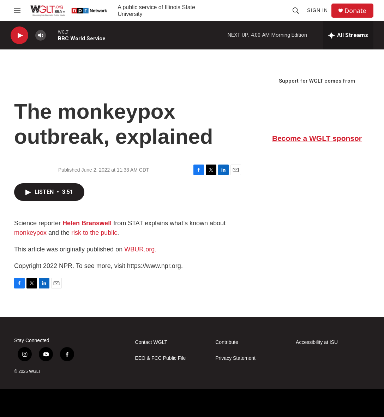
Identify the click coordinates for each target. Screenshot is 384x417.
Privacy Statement (235, 358)
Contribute (226, 342)
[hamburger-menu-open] (17, 11)
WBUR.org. (140, 249)
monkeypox (30, 232)
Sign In (317, 10)
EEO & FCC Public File (160, 358)
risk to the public (94, 232)
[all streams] (348, 35)
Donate (355, 10)
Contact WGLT (151, 342)
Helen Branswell (87, 223)
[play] (19, 35)
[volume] (41, 35)
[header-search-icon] (295, 10)
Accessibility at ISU (317, 342)
